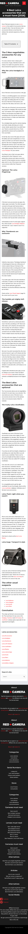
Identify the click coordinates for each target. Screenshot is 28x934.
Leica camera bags (7, 652)
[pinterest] (4, 902)
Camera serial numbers (14, 775)
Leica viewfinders (6, 488)
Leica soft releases (7, 374)
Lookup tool (14, 771)
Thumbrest (10, 618)
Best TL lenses (14, 834)
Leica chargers (9, 602)
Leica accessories (14, 762)
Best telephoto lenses (14, 828)
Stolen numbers (14, 777)
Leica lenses (14, 758)
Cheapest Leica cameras (14, 817)
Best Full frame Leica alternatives (14, 864)
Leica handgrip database (18, 223)
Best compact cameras (14, 813)
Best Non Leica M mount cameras (14, 862)
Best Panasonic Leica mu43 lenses (14, 838)
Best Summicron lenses (14, 832)
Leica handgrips (6, 638)
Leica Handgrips (6, 150)
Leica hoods (9, 604)
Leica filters (9, 606)
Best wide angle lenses (14, 826)
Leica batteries (10, 600)
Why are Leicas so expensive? (14, 876)
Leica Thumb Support (15, 293)
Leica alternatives (14, 760)
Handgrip (4, 618)
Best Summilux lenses (14, 830)
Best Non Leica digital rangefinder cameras (14, 861)
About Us (10, 714)
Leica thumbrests (6, 641)
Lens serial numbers (14, 773)
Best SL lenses (14, 836)
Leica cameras (14, 756)
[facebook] (4, 899)
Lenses (10, 698)
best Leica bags (18, 576)
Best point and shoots (14, 815)
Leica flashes (5, 649)
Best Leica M (14, 811)
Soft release (18, 618)
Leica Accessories (7, 636)
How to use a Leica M (14, 874)
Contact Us (17, 714)
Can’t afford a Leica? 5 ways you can (14, 878)
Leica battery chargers (8, 663)
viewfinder (4, 620)
